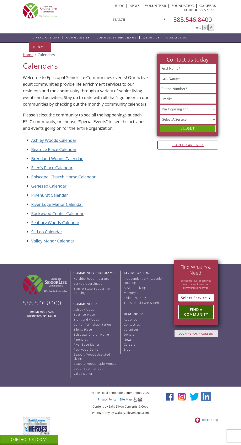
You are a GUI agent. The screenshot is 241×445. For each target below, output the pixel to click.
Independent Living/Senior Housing (143, 281)
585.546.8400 (192, 19)
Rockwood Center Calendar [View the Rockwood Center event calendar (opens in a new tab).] (57, 213)
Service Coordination (89, 284)
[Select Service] (196, 298)
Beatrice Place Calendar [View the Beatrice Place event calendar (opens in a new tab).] (53, 149)
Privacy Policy (107, 399)
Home (28, 54)
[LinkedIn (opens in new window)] (206, 396)
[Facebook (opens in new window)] (169, 396)
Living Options (46, 37)
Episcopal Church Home (91, 334)
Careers (129, 344)
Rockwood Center (87, 349)
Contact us (176, 37)
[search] (147, 19)
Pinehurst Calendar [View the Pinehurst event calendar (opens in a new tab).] (49, 195)
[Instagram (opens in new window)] (182, 396)
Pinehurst (81, 339)
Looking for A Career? (196, 333)
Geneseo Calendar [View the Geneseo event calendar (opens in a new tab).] (48, 186)
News (135, 6)
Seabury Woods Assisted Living (92, 356)
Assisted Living (135, 288)
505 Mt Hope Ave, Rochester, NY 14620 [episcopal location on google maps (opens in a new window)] (41, 314)
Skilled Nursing (135, 298)
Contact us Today (29, 440)
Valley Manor (83, 374)
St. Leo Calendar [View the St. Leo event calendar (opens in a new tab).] (46, 232)
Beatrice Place (84, 314)
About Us (151, 37)
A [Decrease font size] (205, 28)
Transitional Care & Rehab (143, 303)
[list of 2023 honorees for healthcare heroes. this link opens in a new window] (36, 426)
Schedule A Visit (200, 10)
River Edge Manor (87, 344)
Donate (40, 46)
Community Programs (116, 37)
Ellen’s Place (83, 329)
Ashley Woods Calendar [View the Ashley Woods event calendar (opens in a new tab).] (53, 140)
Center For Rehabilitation (92, 324)
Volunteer (155, 6)
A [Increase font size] (211, 27)
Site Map (126, 399)
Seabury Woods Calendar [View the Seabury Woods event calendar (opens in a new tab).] (55, 222)
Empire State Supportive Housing (92, 291)
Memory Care (134, 293)
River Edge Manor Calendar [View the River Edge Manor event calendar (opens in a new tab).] (57, 204)
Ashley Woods (84, 310)
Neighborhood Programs (91, 279)
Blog (119, 6)
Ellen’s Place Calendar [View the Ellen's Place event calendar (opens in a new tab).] (52, 168)
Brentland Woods (86, 319)
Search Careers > (188, 145)
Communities (78, 37)
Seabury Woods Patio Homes (95, 364)
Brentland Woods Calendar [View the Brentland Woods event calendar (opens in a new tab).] (57, 158)
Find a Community (196, 312)
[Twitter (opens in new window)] (194, 396)
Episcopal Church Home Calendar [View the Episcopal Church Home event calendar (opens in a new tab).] (63, 177)
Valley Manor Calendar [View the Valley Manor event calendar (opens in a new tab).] (52, 241)
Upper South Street (88, 369)
